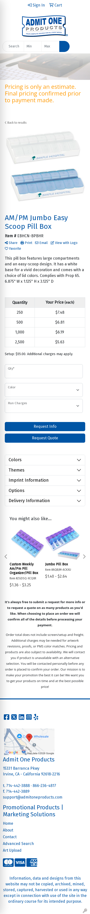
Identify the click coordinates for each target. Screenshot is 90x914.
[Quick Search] (13, 46)
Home (8, 823)
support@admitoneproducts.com (32, 797)
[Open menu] (80, 46)
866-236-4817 (44, 785)
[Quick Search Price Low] (33, 46)
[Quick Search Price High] (51, 46)
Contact (10, 837)
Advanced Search (18, 843)
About (8, 830)
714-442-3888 (18, 785)
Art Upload (12, 850)
